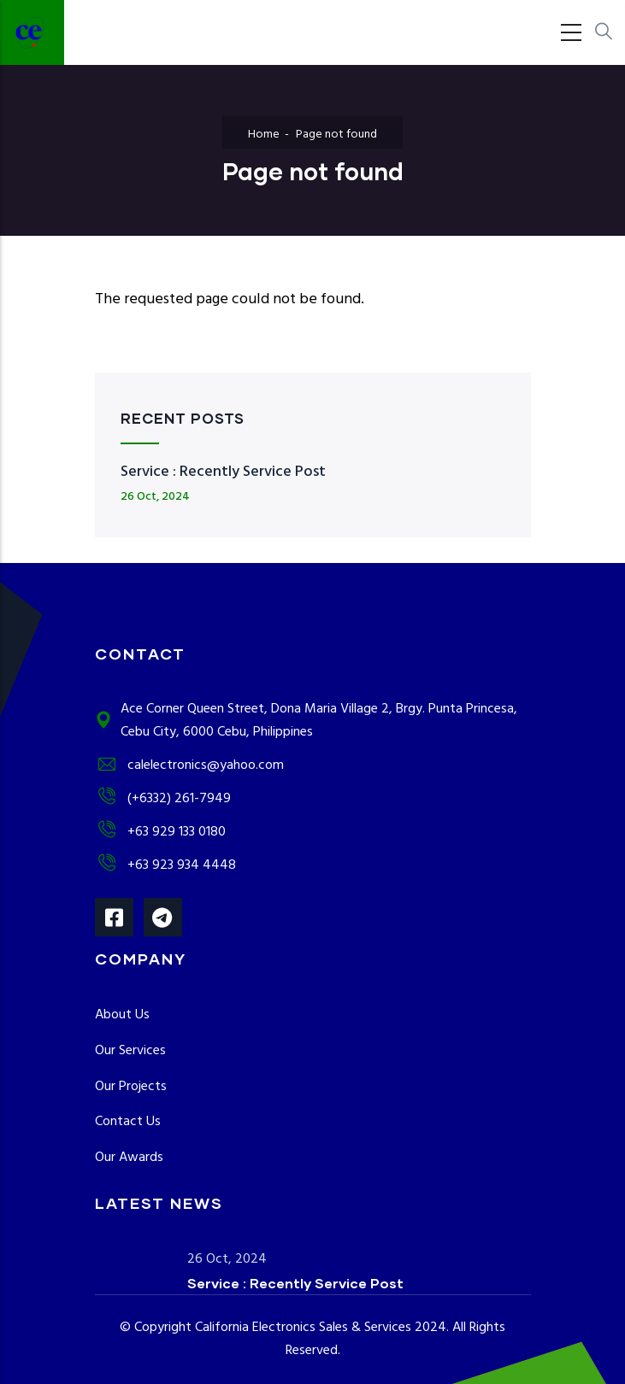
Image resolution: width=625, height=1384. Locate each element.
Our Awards (129, 1157)
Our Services (130, 1051)
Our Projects (131, 1087)
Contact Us (128, 1122)
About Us (122, 1015)
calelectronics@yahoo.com (189, 765)
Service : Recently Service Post (223, 472)
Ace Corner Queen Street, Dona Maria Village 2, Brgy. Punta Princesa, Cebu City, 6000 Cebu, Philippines (306, 720)
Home (264, 134)
